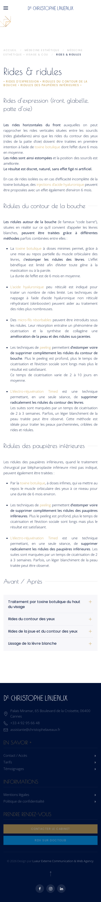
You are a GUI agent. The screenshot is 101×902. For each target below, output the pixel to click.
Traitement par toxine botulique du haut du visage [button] (44, 604)
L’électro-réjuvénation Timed (34, 391)
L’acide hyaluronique (27, 287)
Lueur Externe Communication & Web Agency (62, 861)
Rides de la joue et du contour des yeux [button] (43, 631)
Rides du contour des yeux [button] (31, 619)
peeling (45, 347)
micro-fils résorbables (33, 320)
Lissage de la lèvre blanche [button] (32, 643)
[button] (5, 8)
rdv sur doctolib (50, 840)
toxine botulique (47, 147)
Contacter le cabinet (50, 829)
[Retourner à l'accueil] (51, 8)
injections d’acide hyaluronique (60, 184)
